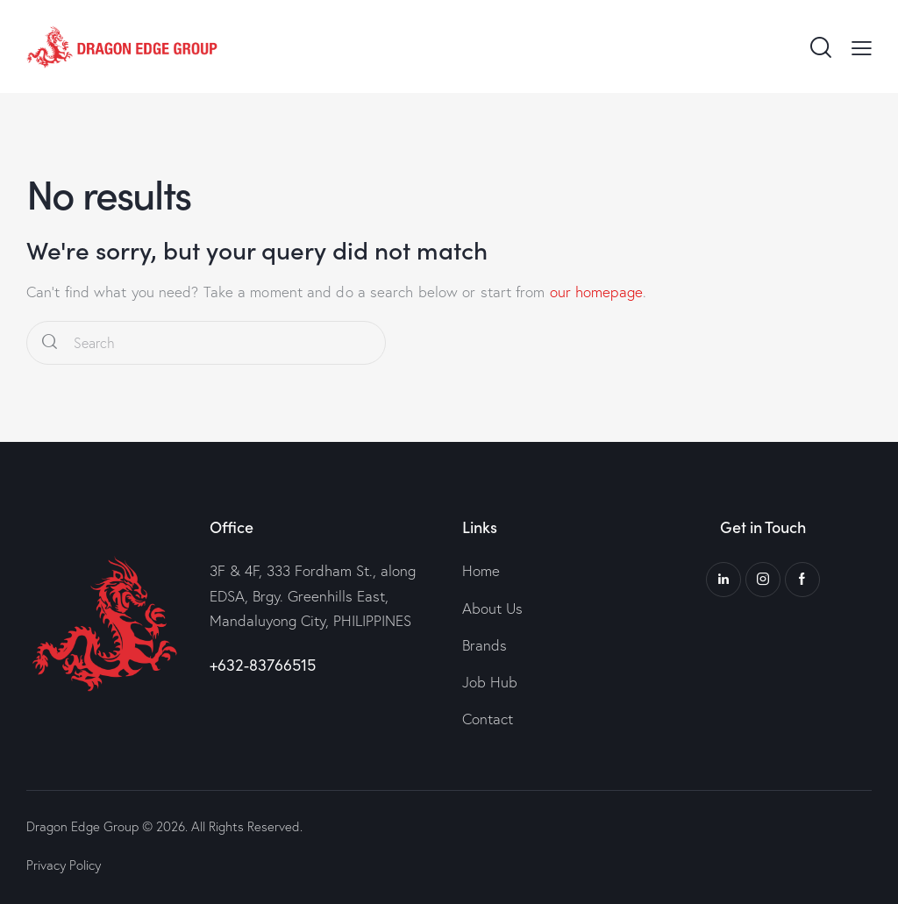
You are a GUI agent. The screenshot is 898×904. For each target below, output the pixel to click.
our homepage (596, 291)
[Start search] (49, 343)
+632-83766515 (263, 664)
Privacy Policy (63, 865)
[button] (862, 46)
